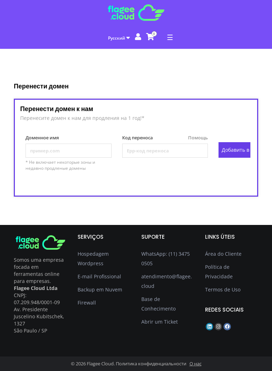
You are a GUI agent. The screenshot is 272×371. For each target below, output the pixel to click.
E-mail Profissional (99, 276)
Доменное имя (42, 137)
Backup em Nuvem (100, 289)
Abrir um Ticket (159, 321)
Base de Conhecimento (158, 304)
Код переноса (165, 137)
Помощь (195, 137)
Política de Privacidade (219, 271)
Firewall (87, 302)
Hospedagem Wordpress (93, 258)
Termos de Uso (222, 289)
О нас (195, 363)
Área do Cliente (223, 253)
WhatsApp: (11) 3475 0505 (165, 258)
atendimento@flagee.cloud (166, 281)
